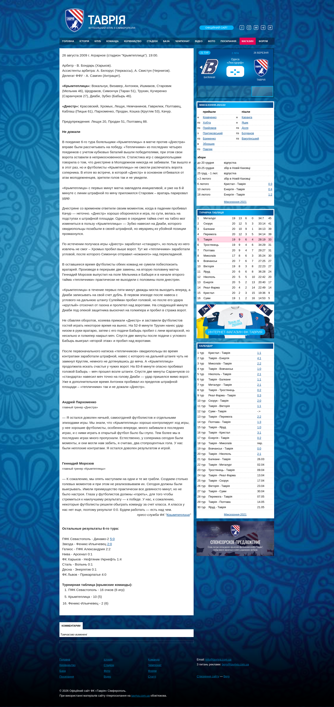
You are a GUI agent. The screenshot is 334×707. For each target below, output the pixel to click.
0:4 (270, 189)
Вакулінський (250, 138)
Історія (84, 41)
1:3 (259, 422)
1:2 (270, 194)
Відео (198, 41)
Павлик (207, 149)
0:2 (259, 390)
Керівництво (132, 41)
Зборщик (209, 143)
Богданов (248, 133)
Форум (263, 41)
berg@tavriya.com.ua (235, 664)
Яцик (245, 122)
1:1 (259, 352)
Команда (112, 41)
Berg (227, 676)
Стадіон (152, 41)
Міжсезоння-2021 (235, 201)
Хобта (207, 122)
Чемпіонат (182, 41)
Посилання (228, 41)
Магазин (247, 41)
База (166, 41)
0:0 (259, 448)
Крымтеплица (178, 515)
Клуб (97, 41)
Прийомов (209, 128)
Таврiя (107, 20)
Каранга (247, 117)
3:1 (259, 432)
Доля (245, 128)
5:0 (112, 539)
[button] (201, 67)
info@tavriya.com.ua (218, 659)
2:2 (259, 363)
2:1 (259, 374)
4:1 (259, 358)
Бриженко (209, 138)
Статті (152, 676)
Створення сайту (208, 676)
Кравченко (210, 117)
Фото (211, 41)
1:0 (259, 368)
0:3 (270, 184)
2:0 (109, 544)
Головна (68, 41)
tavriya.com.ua (140, 695)
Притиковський (213, 133)
